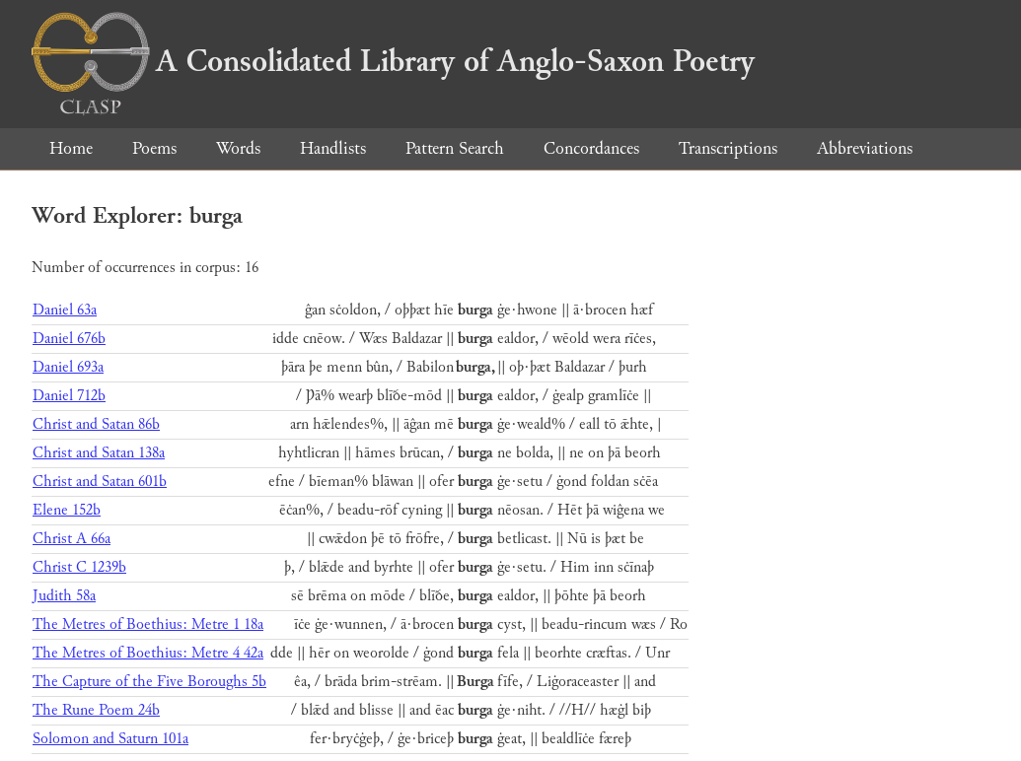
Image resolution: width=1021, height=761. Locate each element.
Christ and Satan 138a (99, 453)
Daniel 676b (69, 338)
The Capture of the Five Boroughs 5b (149, 681)
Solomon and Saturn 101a (110, 738)
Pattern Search (454, 148)
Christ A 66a (71, 538)
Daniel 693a (68, 367)
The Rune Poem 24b (96, 710)
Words (238, 148)
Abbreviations (864, 148)
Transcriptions (728, 148)
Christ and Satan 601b (100, 481)
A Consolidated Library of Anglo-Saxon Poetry (393, 61)
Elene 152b (67, 510)
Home (71, 148)
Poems (154, 148)
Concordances (591, 148)
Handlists (333, 148)
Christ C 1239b (79, 567)
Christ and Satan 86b (96, 424)
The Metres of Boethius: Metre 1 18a (148, 624)
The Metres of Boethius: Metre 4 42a (148, 653)
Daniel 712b (69, 395)
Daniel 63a (65, 310)
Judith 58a (64, 596)
